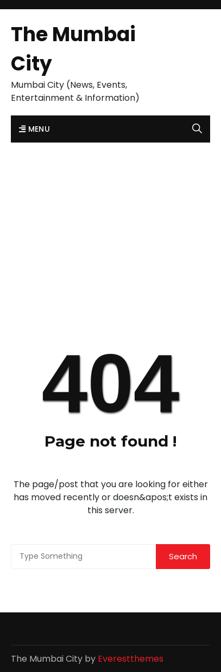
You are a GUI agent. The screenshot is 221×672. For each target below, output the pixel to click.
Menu (34, 129)
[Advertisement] (110, 219)
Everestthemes (130, 658)
